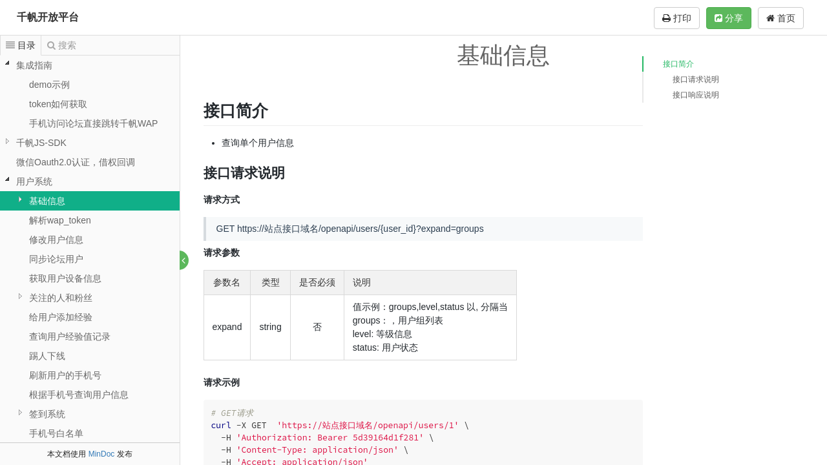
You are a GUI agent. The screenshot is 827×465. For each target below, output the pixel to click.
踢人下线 (47, 356)
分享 (729, 18)
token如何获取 (58, 104)
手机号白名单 (56, 433)
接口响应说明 (696, 94)
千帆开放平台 (48, 17)
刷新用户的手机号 (65, 375)
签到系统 (47, 414)
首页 (780, 18)
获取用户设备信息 (65, 278)
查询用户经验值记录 (69, 336)
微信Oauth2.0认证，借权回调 (75, 162)
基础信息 (47, 201)
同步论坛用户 (56, 259)
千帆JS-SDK (41, 143)
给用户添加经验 (60, 317)
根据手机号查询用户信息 (79, 394)
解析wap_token (60, 220)
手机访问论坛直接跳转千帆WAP (93, 123)
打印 (676, 18)
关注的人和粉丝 (60, 298)
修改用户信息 (56, 239)
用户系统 (34, 181)
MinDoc (102, 454)
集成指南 (34, 65)
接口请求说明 (696, 79)
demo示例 (49, 84)
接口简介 (678, 63)
